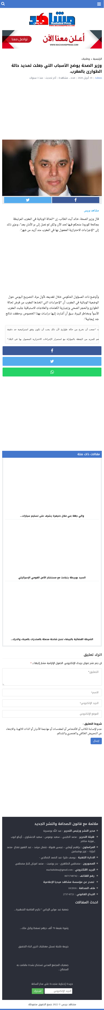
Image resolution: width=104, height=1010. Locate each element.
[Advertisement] (52, 109)
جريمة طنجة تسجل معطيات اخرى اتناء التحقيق (43, 947)
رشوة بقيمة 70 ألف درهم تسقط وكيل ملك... (44, 929)
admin (98, 77)
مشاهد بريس (68, 1005)
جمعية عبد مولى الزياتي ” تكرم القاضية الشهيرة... (41, 910)
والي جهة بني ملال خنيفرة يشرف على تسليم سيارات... (52, 517)
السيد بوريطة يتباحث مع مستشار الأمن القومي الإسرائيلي (52, 579)
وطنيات (86, 58)
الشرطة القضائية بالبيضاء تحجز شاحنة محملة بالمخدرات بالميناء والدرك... (52, 640)
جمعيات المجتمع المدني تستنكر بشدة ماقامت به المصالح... (42, 968)
